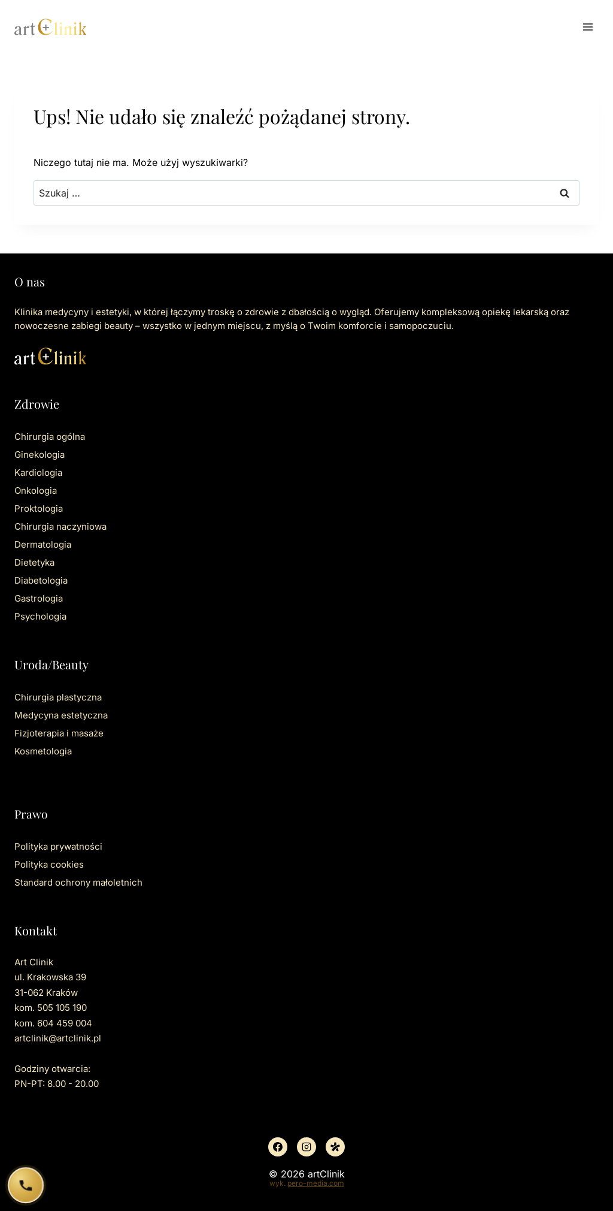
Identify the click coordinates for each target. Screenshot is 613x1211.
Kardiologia (38, 472)
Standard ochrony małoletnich (78, 882)
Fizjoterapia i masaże (59, 733)
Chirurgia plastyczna (58, 697)
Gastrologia (38, 598)
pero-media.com (315, 1183)
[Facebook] (277, 1146)
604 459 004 (64, 1023)
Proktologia (38, 508)
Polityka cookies (49, 864)
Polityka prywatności (58, 846)
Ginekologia (39, 454)
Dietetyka (34, 562)
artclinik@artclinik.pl (57, 1038)
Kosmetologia (43, 751)
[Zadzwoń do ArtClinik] (26, 1185)
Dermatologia (42, 544)
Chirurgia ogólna (49, 436)
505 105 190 (62, 1007)
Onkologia (35, 490)
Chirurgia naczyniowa (60, 526)
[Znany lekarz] (335, 1146)
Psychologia (40, 616)
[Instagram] (306, 1146)
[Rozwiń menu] (587, 26)
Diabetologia (41, 580)
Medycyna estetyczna (61, 715)
